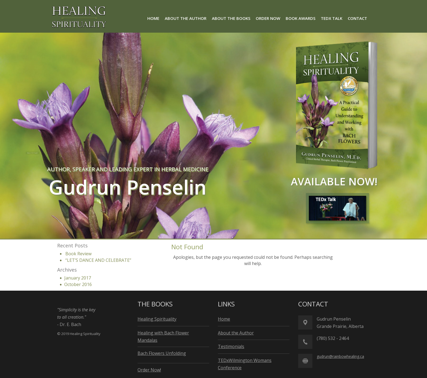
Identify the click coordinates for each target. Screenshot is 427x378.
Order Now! (149, 370)
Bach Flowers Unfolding (162, 353)
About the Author (108, 152)
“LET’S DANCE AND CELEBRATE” (98, 260)
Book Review (78, 254)
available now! (334, 181)
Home (224, 319)
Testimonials (231, 346)
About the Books (39, 153)
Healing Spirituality (157, 319)
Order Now (169, 152)
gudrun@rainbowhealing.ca (340, 356)
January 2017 (77, 278)
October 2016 (78, 284)
